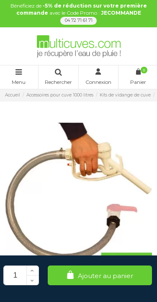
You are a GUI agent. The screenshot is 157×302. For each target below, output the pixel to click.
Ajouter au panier (99, 275)
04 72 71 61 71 (79, 20)
